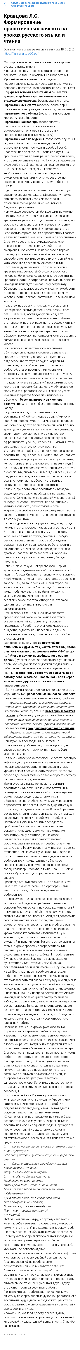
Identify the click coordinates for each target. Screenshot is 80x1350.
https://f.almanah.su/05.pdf (21, 53)
